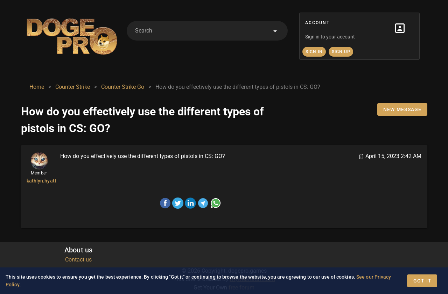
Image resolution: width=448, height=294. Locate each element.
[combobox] (207, 31)
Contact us (78, 259)
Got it (422, 281)
